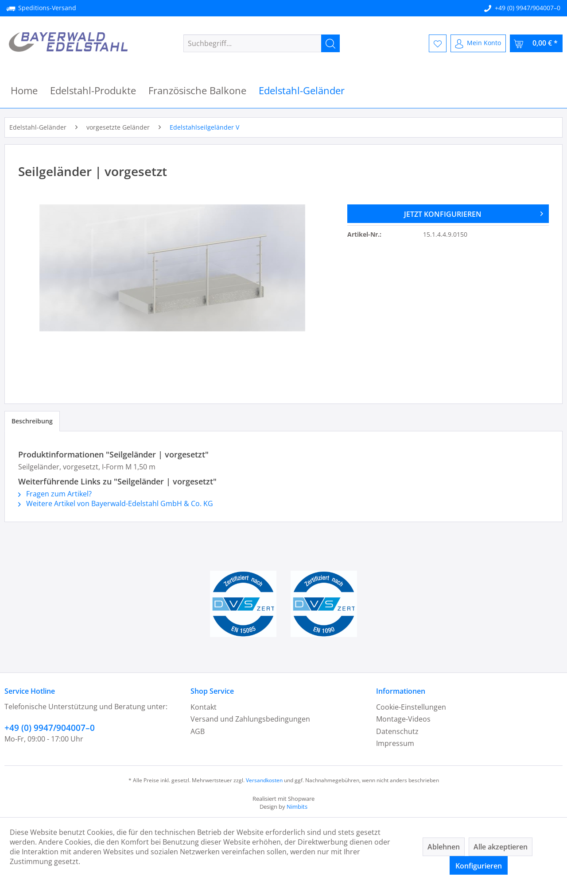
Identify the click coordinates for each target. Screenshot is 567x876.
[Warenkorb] (536, 43)
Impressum (395, 743)
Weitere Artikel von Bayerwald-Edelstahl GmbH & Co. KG (115, 503)
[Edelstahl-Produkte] (93, 90)
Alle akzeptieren (501, 847)
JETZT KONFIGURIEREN (473, 213)
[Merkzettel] (438, 43)
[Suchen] (330, 43)
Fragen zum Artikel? (55, 494)
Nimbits (297, 807)
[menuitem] (261, 43)
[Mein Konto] (478, 43)
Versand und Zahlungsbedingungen (250, 719)
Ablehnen (443, 847)
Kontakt (203, 707)
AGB (197, 731)
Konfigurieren (478, 866)
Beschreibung (32, 421)
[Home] (24, 90)
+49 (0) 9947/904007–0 (527, 8)
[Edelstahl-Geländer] (301, 90)
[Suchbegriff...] (261, 43)
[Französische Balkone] (197, 90)
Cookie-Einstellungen (411, 707)
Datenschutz (397, 731)
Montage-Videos (403, 719)
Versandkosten (264, 780)
